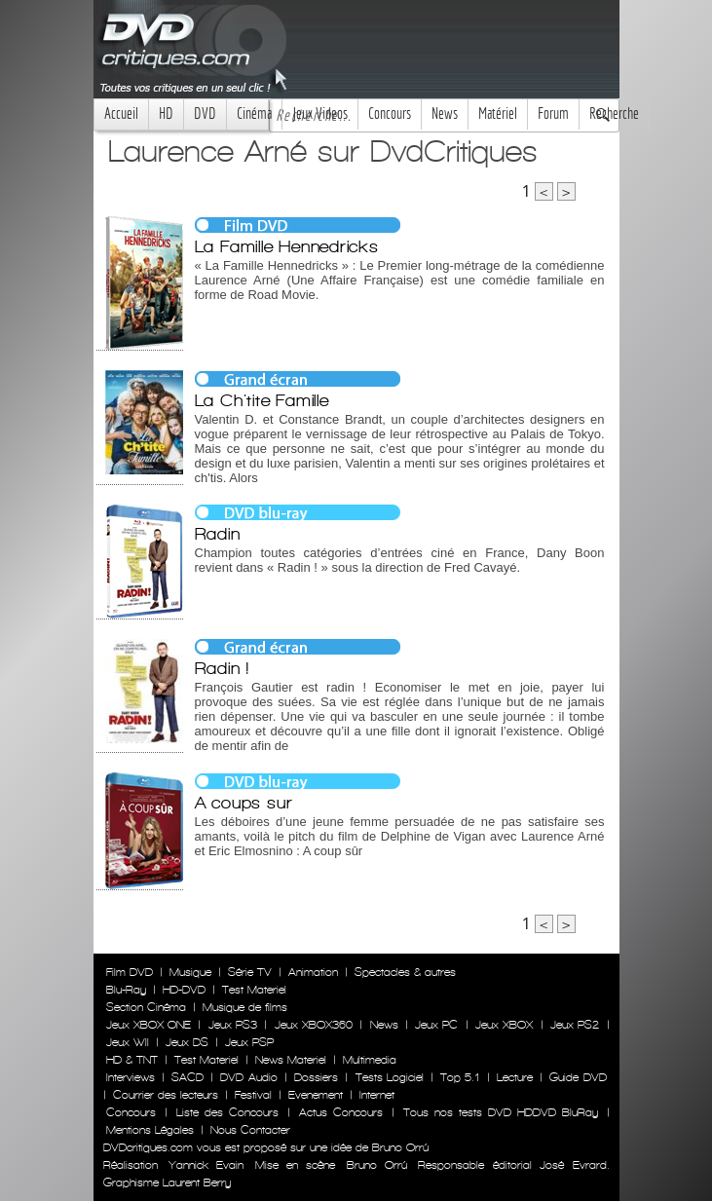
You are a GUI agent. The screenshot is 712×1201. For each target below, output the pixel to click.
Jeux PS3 (232, 1025)
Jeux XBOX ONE (149, 1025)
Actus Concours (341, 1112)
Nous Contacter (248, 1130)
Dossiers (316, 1077)
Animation (313, 972)
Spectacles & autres (405, 972)
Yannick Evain (206, 1165)
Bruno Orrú (377, 1165)
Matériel (497, 113)
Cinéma (254, 113)
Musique (190, 972)
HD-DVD (184, 989)
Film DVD (129, 972)
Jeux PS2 (574, 1025)
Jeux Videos (320, 113)
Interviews (130, 1077)
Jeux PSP (249, 1042)
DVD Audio (248, 1077)
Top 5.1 (459, 1077)
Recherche (614, 113)
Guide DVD (577, 1077)
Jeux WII (127, 1042)
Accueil (121, 113)
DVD (205, 113)
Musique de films (245, 1007)
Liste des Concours (227, 1112)
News (444, 113)
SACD (187, 1077)
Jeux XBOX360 (314, 1025)
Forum (553, 113)
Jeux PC (436, 1025)
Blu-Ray (126, 989)
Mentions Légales (150, 1130)
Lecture (515, 1077)
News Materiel (290, 1060)
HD (166, 113)
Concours (389, 113)
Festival (253, 1095)
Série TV (250, 972)
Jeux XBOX (504, 1025)
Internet (376, 1095)
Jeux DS (187, 1042)
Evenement (315, 1095)
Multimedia (369, 1060)
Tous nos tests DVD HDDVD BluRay (500, 1112)
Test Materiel (254, 989)
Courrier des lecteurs (165, 1095)
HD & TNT (132, 1060)
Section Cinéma (146, 1007)
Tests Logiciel (390, 1077)
